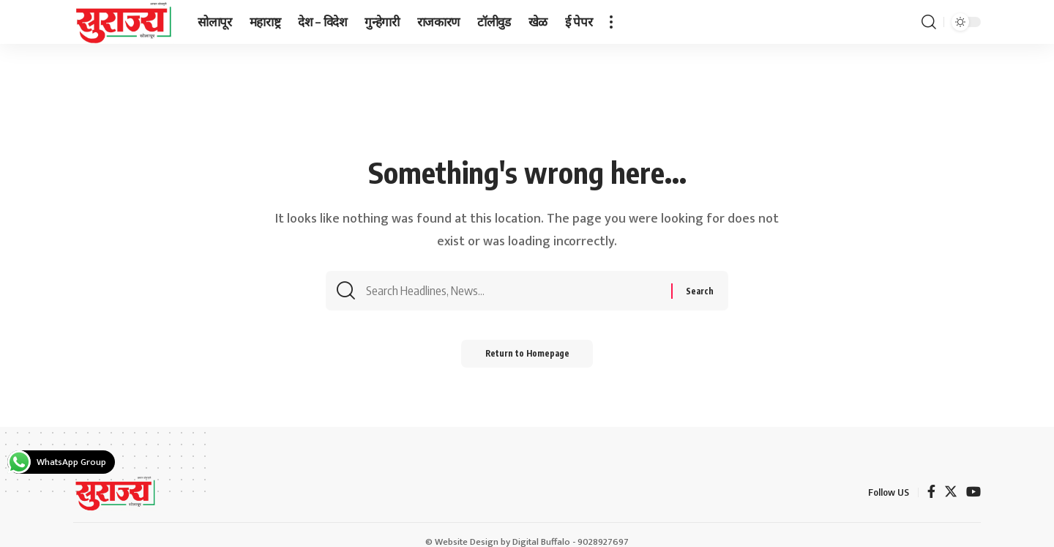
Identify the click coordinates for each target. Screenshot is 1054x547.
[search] (929, 22)
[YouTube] (973, 493)
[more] (611, 22)
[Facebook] (931, 493)
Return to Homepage (527, 356)
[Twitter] (950, 493)
